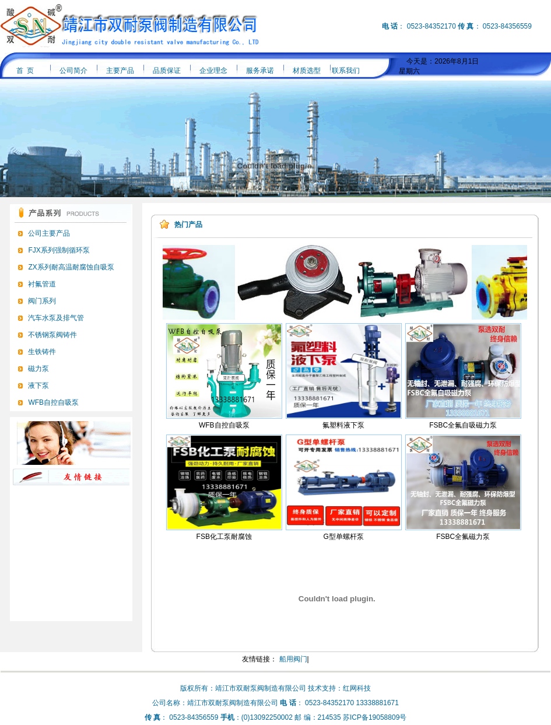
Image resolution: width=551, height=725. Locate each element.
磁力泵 (38, 369)
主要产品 (120, 70)
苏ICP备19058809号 (374, 717)
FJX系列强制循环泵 (58, 250)
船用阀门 (293, 659)
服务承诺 (260, 70)
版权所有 (194, 688)
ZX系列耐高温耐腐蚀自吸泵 (71, 267)
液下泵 (38, 385)
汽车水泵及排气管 (56, 318)
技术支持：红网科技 (339, 688)
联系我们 (346, 70)
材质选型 (307, 70)
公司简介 (73, 70)
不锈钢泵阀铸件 (52, 335)
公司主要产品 (49, 233)
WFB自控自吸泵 (53, 402)
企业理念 (213, 70)
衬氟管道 (42, 284)
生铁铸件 (42, 352)
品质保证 (167, 70)
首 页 (25, 70)
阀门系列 (42, 301)
